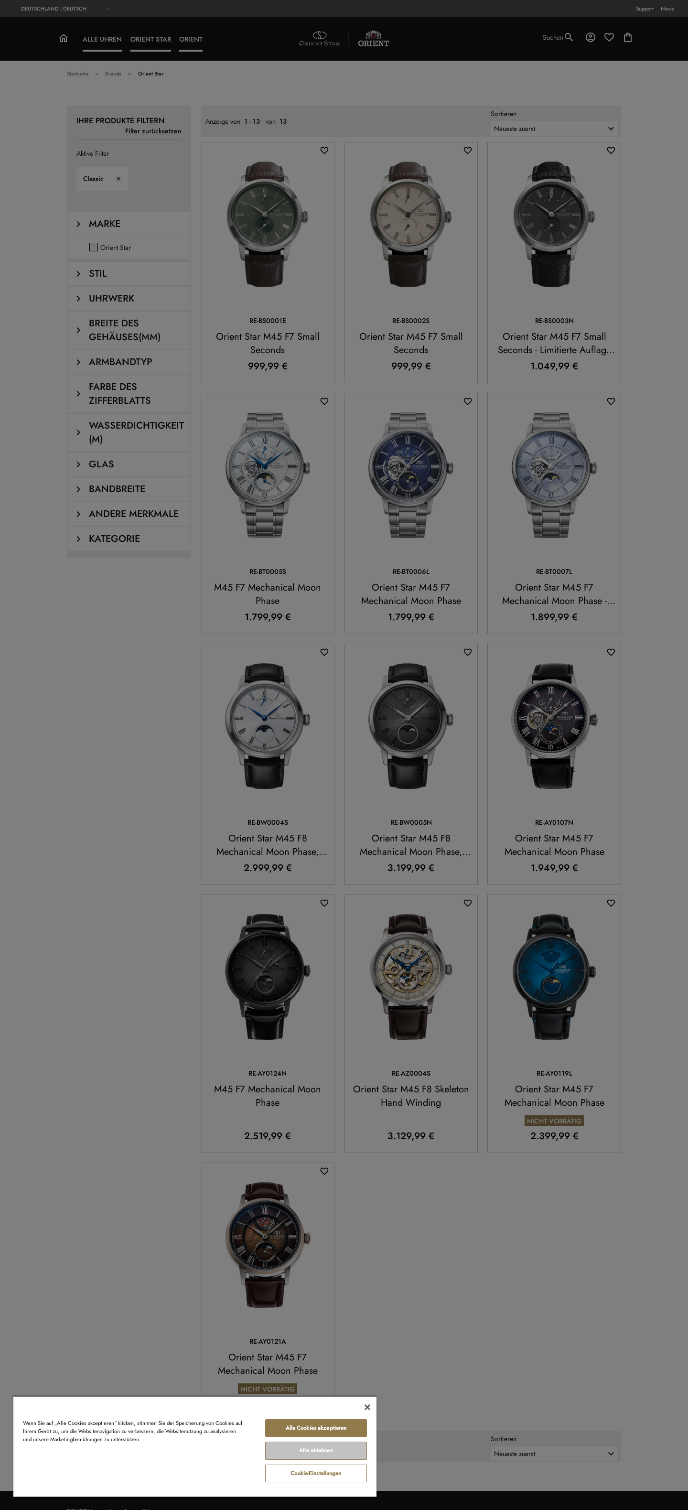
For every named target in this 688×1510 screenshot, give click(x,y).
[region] (194, 1446)
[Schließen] (367, 1407)
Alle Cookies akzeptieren (316, 1428)
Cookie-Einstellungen (315, 1473)
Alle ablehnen (316, 1450)
